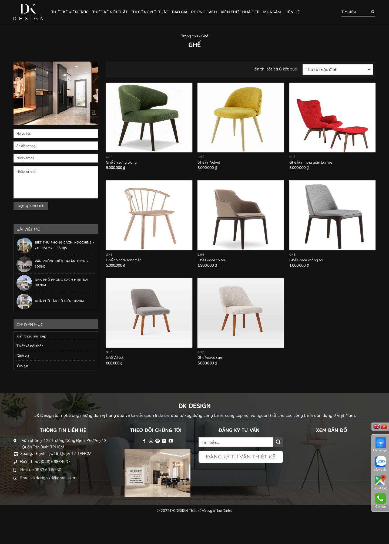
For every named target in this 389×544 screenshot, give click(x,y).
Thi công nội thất (149, 12)
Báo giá (179, 12)
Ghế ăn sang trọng (121, 162)
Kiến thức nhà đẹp (240, 12)
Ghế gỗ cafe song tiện (124, 260)
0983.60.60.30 (48, 469)
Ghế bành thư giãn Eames (310, 162)
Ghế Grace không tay (306, 260)
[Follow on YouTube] (171, 441)
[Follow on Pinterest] (157, 441)
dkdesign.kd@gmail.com (53, 477)
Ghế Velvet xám (210, 357)
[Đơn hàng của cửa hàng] (338, 69)
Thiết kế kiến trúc (70, 12)
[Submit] (369, 12)
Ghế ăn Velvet (208, 162)
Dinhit (227, 510)
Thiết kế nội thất (109, 12)
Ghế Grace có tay (211, 260)
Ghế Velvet (114, 357)
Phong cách (204, 12)
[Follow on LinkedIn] (164, 441)
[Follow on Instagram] (151, 441)
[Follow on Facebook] (144, 441)
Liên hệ (292, 12)
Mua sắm (272, 12)
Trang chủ (189, 35)
